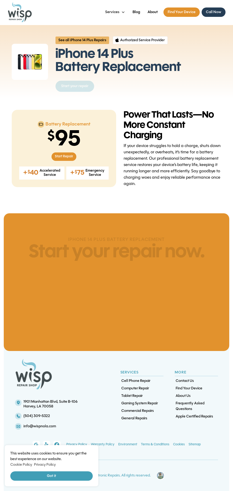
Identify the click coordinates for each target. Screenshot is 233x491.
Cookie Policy (21, 465)
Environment (127, 444)
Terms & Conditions (155, 444)
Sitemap (195, 444)
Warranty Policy (103, 444)
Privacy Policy (76, 444)
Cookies (179, 444)
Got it (51, 476)
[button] (115, 12)
